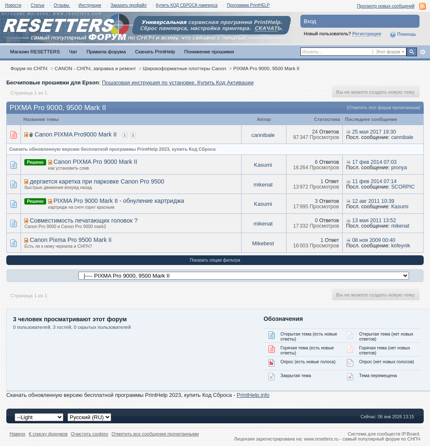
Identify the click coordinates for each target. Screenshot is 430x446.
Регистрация (366, 33)
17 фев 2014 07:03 (374, 162)
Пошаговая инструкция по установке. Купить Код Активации (178, 82)
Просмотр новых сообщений (385, 6)
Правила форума (106, 51)
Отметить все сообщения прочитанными (155, 433)
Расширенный (422, 52)
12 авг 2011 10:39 (373, 201)
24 (315, 132)
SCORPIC (402, 187)
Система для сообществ (374, 433)
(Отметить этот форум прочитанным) (383, 107)
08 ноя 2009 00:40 (373, 240)
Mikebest (263, 243)
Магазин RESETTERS (35, 51)
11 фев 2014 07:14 (374, 181)
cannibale (263, 135)
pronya (399, 168)
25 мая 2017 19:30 (374, 132)
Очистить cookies (89, 433)
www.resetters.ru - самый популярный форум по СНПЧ (362, 438)
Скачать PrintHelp (155, 51)
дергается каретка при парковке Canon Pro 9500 (97, 181)
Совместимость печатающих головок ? (84, 220)
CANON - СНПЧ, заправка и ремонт (95, 68)
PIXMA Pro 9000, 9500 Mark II (266, 68)
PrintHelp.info (253, 395)
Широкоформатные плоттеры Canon (184, 68)
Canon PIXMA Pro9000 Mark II (76, 134)
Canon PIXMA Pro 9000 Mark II (95, 161)
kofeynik (400, 246)
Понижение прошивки (209, 51)
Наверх (18, 433)
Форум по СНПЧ (28, 68)
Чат (73, 51)
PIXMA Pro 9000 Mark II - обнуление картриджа (118, 200)
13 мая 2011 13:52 (374, 220)
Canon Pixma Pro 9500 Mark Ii (71, 239)
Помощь (402, 34)
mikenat (263, 184)
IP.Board (410, 433)
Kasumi (263, 165)
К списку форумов (48, 433)
